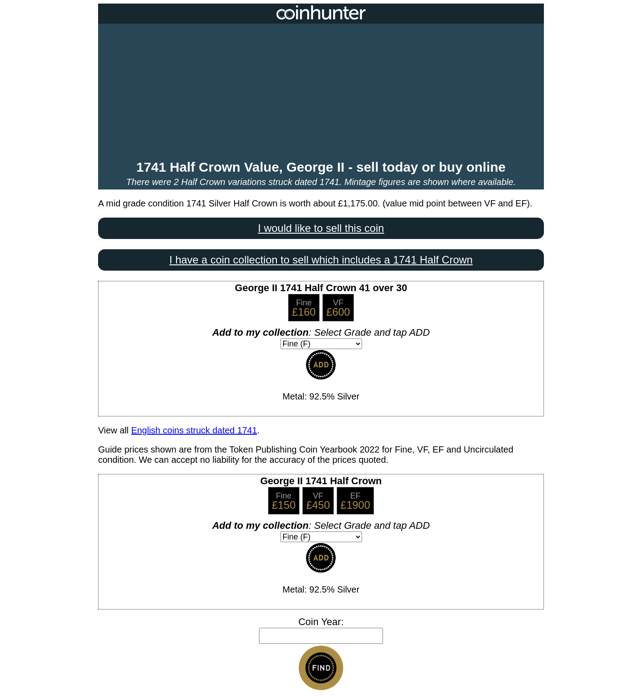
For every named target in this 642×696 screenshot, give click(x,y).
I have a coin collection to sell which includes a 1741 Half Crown (321, 260)
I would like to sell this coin (321, 228)
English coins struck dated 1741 (194, 430)
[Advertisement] (321, 92)
